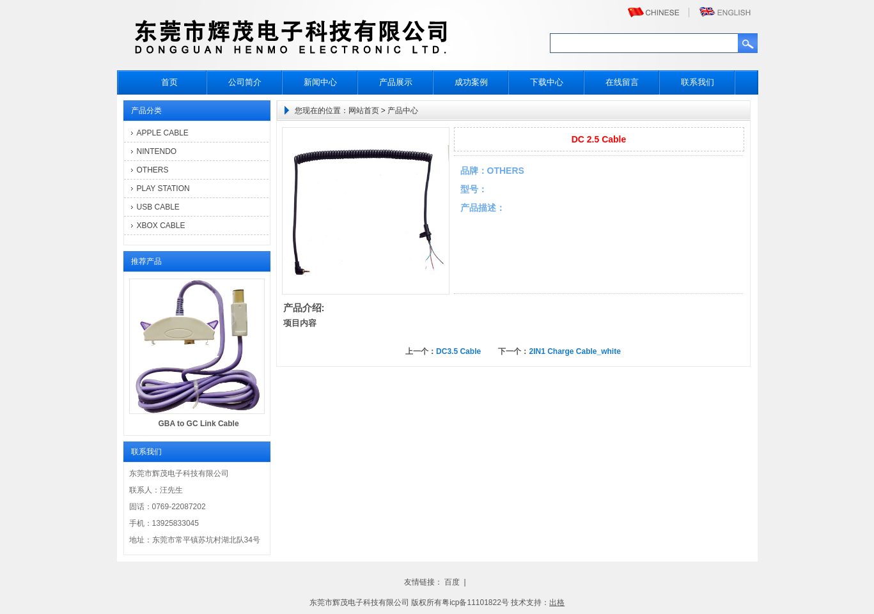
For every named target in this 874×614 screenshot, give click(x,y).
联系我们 (697, 82)
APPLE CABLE (163, 132)
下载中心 (546, 82)
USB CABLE (158, 207)
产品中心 (402, 110)
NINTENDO (157, 151)
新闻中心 (320, 82)
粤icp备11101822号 (475, 602)
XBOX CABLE (161, 225)
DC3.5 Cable (458, 351)
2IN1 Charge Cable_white (574, 351)
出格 (557, 602)
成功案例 (471, 82)
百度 (452, 582)
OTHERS (153, 169)
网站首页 (363, 110)
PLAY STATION (163, 188)
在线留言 (622, 82)
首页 (169, 82)
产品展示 (395, 82)
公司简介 (244, 82)
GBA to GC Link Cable (198, 423)
